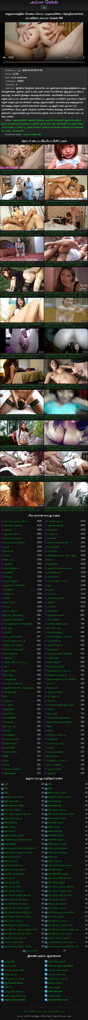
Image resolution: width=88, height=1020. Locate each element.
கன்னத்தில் (61, 123)
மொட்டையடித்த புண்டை (15, 521)
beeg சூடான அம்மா (14, 797)
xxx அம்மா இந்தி (56, 882)
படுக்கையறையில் (55, 598)
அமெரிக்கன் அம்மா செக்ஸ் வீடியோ (64, 946)
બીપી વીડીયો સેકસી (56, 961)
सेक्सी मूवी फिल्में (55, 991)
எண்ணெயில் (9, 773)
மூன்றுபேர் (66, 127)
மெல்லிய (7, 577)
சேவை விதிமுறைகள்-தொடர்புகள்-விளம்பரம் (44, 1011)
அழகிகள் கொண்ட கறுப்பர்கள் (18, 688)
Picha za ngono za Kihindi (60, 966)
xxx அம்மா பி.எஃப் (13, 891)
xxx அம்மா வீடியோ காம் (60, 895)
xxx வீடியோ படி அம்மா (60, 933)
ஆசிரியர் (51, 773)
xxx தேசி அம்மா (56, 916)
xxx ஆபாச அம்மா (57, 899)
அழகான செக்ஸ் (55, 692)
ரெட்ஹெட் (6, 131)
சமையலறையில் (11, 739)
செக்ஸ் (6, 598)
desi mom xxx (54, 805)
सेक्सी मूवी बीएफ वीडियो (14, 1000)
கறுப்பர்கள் (52, 713)
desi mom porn (11, 801)
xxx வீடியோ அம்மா (58, 921)
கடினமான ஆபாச (55, 666)
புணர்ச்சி (45, 127)
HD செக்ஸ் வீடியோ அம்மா (61, 814)
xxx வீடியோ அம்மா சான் (60, 925)
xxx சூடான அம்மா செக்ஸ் (17, 908)
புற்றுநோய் (8, 713)
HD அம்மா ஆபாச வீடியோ (17, 814)
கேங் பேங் (52, 688)
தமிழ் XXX (9, 961)
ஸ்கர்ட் (6, 760)
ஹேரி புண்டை (10, 670)
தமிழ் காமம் (54, 987)
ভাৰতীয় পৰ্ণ (8, 987)
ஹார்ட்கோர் (9, 602)
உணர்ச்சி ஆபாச (38, 123)
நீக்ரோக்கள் (52, 756)
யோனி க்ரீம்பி (54, 641)
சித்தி (49, 726)
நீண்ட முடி (8, 559)
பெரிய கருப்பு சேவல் (57, 581)
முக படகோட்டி (11, 611)
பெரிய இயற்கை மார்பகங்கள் (17, 624)
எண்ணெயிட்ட (10, 735)
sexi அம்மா (10, 827)
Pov (5, 696)
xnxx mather (10, 844)
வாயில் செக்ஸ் (10, 752)
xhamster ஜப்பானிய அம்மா (18, 839)
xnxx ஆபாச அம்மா (57, 852)
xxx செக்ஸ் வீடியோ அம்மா (17, 916)
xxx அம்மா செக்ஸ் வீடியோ (61, 886)
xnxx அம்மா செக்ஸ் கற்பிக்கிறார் (20, 848)
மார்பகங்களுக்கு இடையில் (60, 705)
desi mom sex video (13, 805)
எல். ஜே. (51, 123)
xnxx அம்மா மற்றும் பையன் (18, 852)
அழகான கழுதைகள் (13, 619)
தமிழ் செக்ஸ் (54, 996)
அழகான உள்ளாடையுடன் (60, 568)
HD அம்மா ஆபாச (57, 810)
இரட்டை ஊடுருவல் (13, 615)
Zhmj (5, 756)
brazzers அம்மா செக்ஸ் (59, 797)
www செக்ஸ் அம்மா (14, 835)
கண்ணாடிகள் (9, 692)
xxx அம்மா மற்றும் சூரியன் (17, 895)
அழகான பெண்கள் (54, 120)
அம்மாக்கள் (53, 611)
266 (6, 788)
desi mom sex (54, 801)
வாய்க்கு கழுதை (55, 632)
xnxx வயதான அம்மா (14, 869)
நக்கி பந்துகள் (53, 662)
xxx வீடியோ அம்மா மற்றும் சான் (20, 929)
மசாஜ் (50, 747)
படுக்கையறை (10, 679)
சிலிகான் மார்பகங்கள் (57, 542)
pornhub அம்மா (55, 822)
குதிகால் (51, 602)
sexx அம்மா (54, 827)
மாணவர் (7, 658)
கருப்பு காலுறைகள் (12, 636)
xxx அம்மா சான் (12, 886)
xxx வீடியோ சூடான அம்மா (18, 933)
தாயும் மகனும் (54, 764)
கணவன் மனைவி (11, 769)
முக (49, 585)
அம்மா (6, 606)
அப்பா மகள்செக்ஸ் (13, 942)
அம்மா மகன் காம (57, 974)
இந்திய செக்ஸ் (55, 983)
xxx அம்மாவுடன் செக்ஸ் (16, 899)
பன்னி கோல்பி (33, 127)
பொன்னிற (55, 127)
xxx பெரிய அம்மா (13, 921)
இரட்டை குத (9, 726)
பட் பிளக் (8, 705)
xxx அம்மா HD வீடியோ (59, 878)
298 (50, 788)
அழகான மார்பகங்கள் (14, 585)
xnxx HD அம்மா (56, 839)
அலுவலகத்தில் (20, 120)
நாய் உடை (52, 594)
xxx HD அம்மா (55, 869)
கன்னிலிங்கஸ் (54, 572)
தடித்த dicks (9, 747)
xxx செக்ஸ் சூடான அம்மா (61, 912)
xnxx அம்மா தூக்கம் (58, 848)
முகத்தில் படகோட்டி (57, 675)
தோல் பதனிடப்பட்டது (14, 641)
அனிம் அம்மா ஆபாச (15, 938)
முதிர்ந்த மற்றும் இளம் (58, 624)
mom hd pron (10, 822)
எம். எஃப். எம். (54, 628)
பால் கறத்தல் (53, 619)
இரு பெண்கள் (10, 653)
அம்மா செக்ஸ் (44, 2)
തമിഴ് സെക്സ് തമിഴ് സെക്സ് (14, 996)
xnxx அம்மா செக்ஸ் (57, 844)
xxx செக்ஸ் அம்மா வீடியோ (17, 912)
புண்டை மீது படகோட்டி (15, 662)
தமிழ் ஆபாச (10, 974)
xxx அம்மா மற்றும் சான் (59, 891)
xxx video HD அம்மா (58, 874)
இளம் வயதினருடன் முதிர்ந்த (15, 123)
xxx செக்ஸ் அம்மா (57, 908)
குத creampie (9, 717)
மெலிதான (8, 722)
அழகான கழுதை (36, 120)
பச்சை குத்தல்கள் (11, 568)
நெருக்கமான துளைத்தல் (59, 717)
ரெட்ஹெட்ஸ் (53, 696)
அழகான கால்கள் (55, 615)
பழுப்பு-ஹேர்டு (10, 581)
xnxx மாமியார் (55, 861)
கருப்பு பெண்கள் (55, 752)
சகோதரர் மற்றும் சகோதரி (59, 653)
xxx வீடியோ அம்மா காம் (16, 925)
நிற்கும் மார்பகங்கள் (13, 645)
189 (50, 784)
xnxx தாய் (52, 857)
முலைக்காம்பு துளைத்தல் (59, 722)
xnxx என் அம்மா (12, 857)
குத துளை (8, 589)
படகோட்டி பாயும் (56, 743)
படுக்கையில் (53, 547)
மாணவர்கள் (53, 658)
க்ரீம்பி (50, 730)
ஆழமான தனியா (72, 120)
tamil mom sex (55, 831)
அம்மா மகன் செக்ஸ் (14, 970)
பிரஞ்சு (6, 555)
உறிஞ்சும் (51, 606)
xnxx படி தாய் (11, 861)
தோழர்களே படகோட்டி (58, 670)
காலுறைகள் (52, 564)
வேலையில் (18, 131)
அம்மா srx (31, 951)
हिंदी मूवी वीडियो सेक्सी (58, 1000)
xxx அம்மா (9, 878)
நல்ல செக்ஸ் (10, 966)
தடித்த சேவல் (9, 743)
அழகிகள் (8, 564)
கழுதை (50, 589)
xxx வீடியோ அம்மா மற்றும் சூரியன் (64, 929)
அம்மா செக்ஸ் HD (32, 134)
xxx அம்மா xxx (11, 882)
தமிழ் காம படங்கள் (14, 978)
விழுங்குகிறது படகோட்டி (59, 636)
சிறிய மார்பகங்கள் (12, 538)
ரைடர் (6, 666)
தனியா (50, 559)
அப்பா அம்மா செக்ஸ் (59, 938)
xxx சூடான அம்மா (57, 904)
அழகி (6, 547)
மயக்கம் (7, 730)
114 (6, 784)
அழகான (51, 700)
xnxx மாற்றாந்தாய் (13, 865)
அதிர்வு (50, 709)
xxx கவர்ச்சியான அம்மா (16, 904)
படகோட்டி (19, 127)
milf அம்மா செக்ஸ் (57, 818)
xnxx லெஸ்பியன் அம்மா (60, 865)
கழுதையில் (52, 739)
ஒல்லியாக (8, 551)
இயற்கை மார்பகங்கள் (14, 542)
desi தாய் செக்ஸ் (12, 810)
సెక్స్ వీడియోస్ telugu (13, 983)
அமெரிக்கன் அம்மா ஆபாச (61, 942)
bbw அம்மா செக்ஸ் (57, 792)
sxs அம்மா (9, 831)
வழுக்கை (7, 700)
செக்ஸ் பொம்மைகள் (13, 649)
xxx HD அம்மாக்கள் (14, 874)
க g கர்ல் (7, 632)
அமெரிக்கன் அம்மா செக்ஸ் (18, 946)
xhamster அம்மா (56, 835)
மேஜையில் (77, 127)
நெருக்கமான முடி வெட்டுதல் (61, 555)
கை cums (72, 123)
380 (6, 792)
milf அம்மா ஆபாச (13, 818)
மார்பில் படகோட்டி (13, 683)
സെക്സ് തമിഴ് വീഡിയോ (13, 991)
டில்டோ (51, 683)
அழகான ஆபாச (55, 645)
